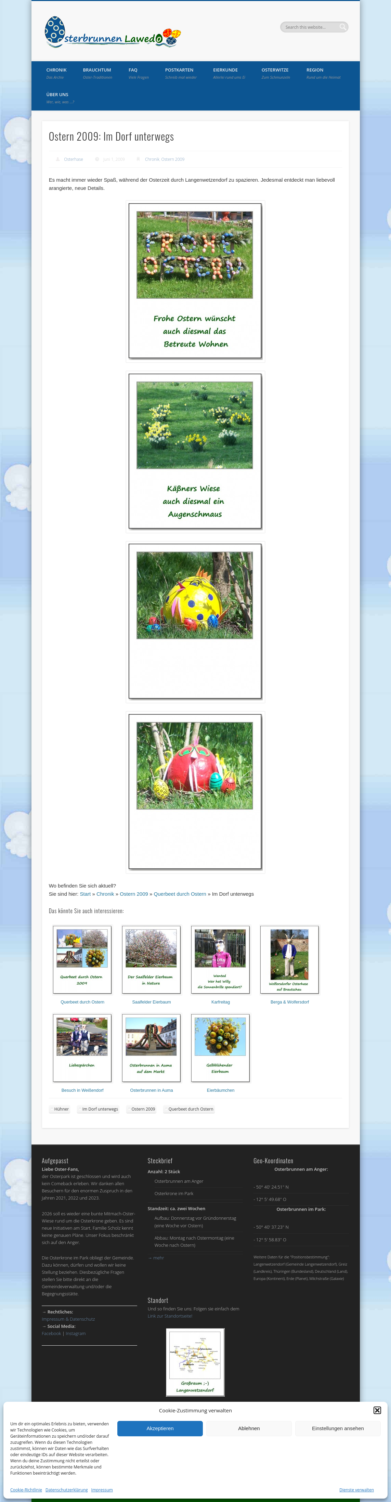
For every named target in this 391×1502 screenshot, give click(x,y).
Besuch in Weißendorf (83, 1090)
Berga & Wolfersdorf (290, 1002)
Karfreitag (220, 1002)
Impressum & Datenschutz (68, 1319)
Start (85, 894)
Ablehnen (249, 1428)
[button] (377, 1410)
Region (324, 73)
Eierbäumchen (221, 1090)
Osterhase (73, 159)
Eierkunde (229, 73)
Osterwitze (276, 73)
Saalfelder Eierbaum (151, 1002)
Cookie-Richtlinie (26, 1490)
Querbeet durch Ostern (180, 894)
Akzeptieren (159, 1428)
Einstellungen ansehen (338, 1428)
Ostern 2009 (173, 159)
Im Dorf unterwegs (100, 1109)
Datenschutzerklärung (66, 1490)
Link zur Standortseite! (170, 1316)
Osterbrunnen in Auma (151, 1090)
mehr (156, 1258)
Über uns (60, 97)
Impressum (102, 1490)
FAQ (139, 73)
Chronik (57, 73)
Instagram (76, 1333)
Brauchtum (98, 73)
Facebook (51, 1333)
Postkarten (181, 73)
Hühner (61, 1109)
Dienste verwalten (356, 1490)
